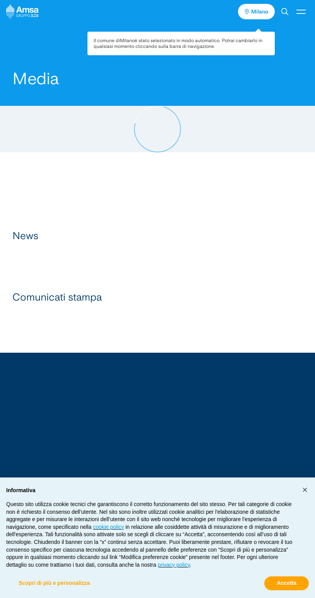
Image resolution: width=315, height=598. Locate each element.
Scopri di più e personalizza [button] (54, 583)
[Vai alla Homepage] (157, 445)
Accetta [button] (286, 583)
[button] (285, 11)
